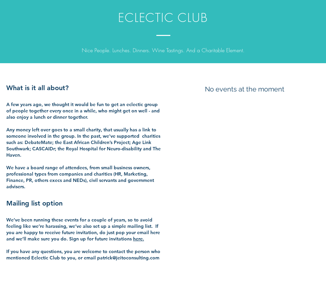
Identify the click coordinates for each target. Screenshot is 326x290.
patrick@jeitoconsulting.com (128, 258)
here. (138, 239)
